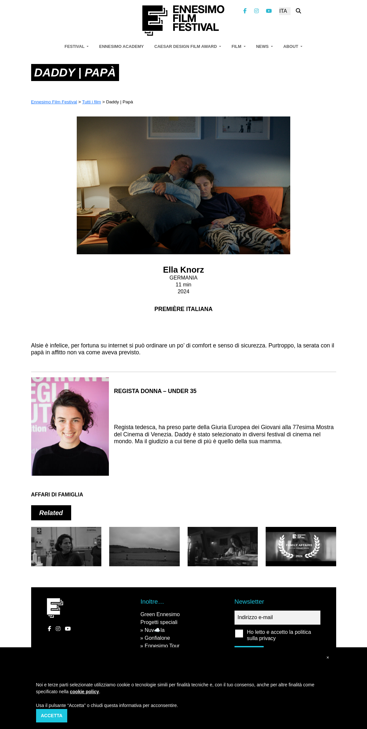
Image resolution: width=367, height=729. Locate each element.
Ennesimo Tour (162, 646)
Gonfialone (157, 638)
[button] (327, 657)
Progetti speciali (158, 622)
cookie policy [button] (84, 691)
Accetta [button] (52, 715)
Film (237, 46)
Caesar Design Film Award (186, 46)
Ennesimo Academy (121, 46)
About (291, 46)
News (263, 46)
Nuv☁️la (155, 630)
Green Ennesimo (160, 614)
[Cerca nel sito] (298, 11)
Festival (75, 46)
